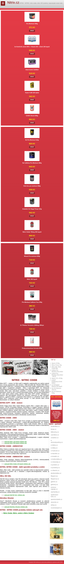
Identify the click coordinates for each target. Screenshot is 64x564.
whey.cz (53, 505)
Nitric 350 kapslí (32, 279)
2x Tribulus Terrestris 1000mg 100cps (32, 325)
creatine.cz (54, 437)
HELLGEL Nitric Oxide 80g (56, 367)
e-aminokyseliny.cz (57, 441)
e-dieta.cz (54, 445)
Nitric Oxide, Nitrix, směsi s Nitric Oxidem (18, 513)
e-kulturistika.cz (56, 459)
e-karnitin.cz (55, 453)
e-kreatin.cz (55, 456)
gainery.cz (54, 484)
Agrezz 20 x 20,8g (57, 378)
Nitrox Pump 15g (57, 365)
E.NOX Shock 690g (32, 115)
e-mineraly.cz (55, 462)
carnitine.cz (55, 435)
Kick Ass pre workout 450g (32, 186)
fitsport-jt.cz (55, 479)
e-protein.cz (55, 465)
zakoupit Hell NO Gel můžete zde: (14, 495)
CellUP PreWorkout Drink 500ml (57, 381)
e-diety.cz (54, 448)
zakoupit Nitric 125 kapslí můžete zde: (15, 441)
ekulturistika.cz (56, 473)
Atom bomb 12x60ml (32, 69)
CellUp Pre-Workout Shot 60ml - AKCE (57, 375)
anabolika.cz (55, 426)
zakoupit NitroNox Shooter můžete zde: (16, 507)
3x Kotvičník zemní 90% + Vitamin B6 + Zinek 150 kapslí (32, 46)
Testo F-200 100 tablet (32, 92)
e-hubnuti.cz (55, 451)
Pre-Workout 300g (32, 23)
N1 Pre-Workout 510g (32, 140)
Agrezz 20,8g (55, 363)
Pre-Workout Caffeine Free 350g (32, 302)
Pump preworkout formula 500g (32, 348)
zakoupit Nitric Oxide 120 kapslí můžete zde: (17, 464)
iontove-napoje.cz (54, 488)
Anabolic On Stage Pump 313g (32, 209)
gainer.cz (54, 481)
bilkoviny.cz (55, 432)
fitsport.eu (54, 476)
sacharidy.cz (55, 492)
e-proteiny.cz (55, 467)
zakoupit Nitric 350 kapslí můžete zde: (15, 443)
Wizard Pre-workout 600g (32, 256)
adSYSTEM (59, 562)
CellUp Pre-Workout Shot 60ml (57, 370)
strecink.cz (54, 502)
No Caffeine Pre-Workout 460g (32, 163)
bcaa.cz (53, 429)
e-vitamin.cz (55, 470)
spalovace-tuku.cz (54, 495)
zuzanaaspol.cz (56, 508)
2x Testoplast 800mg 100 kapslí (57, 385)
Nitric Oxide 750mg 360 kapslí (32, 232)
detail (32, 30)
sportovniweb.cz (56, 499)
